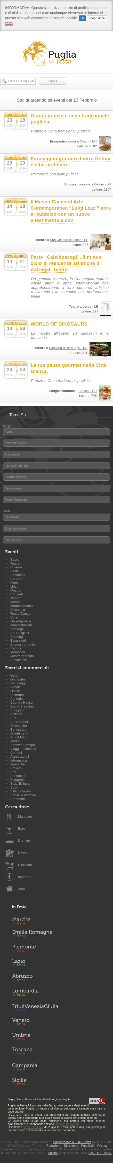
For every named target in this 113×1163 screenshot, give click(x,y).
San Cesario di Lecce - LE (69, 240)
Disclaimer (71, 1146)
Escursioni (18, 640)
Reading (16, 637)
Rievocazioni (19, 660)
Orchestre (17, 679)
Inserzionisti (13, 540)
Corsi (14, 617)
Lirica (14, 586)
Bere (21, 828)
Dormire (24, 841)
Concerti (16, 594)
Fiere (14, 583)
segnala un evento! (67, 1123)
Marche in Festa (35, 920)
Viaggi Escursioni (23, 749)
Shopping (17, 710)
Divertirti (24, 853)
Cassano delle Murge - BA (68, 348)
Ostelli (15, 691)
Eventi (9, 432)
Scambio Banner (16, 528)
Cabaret (16, 579)
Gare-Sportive (20, 621)
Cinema (16, 567)
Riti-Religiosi (19, 633)
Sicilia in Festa (35, 1081)
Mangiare (25, 816)
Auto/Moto (18, 737)
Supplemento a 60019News (72, 1142)
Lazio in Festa (35, 964)
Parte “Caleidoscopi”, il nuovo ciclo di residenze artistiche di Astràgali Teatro (66, 263)
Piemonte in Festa (35, 949)
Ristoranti (17, 695)
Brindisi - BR (87, 391)
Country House (21, 702)
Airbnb (15, 687)
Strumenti (17, 799)
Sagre (14, 559)
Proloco (16, 768)
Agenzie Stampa (22, 745)
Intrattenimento (21, 606)
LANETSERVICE (100, 1153)
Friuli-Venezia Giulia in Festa (35, 1008)
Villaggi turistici (21, 791)
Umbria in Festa (35, 1037)
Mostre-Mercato (22, 656)
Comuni (16, 753)
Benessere (18, 729)
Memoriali (17, 652)
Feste (14, 571)
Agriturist (16, 699)
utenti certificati (33, 1127)
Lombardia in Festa (35, 993)
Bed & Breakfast (22, 706)
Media (14, 741)
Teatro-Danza (20, 613)
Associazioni (19, 756)
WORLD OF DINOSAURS (59, 324)
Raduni (15, 648)
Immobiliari (18, 764)
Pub (13, 718)
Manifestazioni (21, 625)
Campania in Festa (35, 1067)
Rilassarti (25, 865)
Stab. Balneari (20, 783)
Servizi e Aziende (23, 795)
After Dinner (19, 722)
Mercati (15, 602)
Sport (14, 787)
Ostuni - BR (88, 141)
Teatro (15, 563)
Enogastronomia (22, 644)
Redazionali (13, 488)
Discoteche (18, 726)
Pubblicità (87, 1146)
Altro (21, 889)
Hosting (53, 1153)
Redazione (12, 517)
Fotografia (18, 780)
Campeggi (18, 683)
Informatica (18, 760)
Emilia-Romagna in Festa (35, 935)
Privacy (102, 1146)
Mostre (15, 590)
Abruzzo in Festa (35, 979)
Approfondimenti (16, 477)
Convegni (17, 629)
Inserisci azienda (16, 466)
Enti (13, 772)
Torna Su (17, 415)
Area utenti (12, 454)
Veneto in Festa (35, 1023)
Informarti (25, 877)
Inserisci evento (15, 443)
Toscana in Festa (35, 1052)
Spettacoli (17, 575)
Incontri (15, 598)
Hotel (14, 675)
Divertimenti (19, 733)
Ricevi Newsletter (17, 500)
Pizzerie (16, 714)
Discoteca (17, 610)
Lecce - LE (90, 306)
